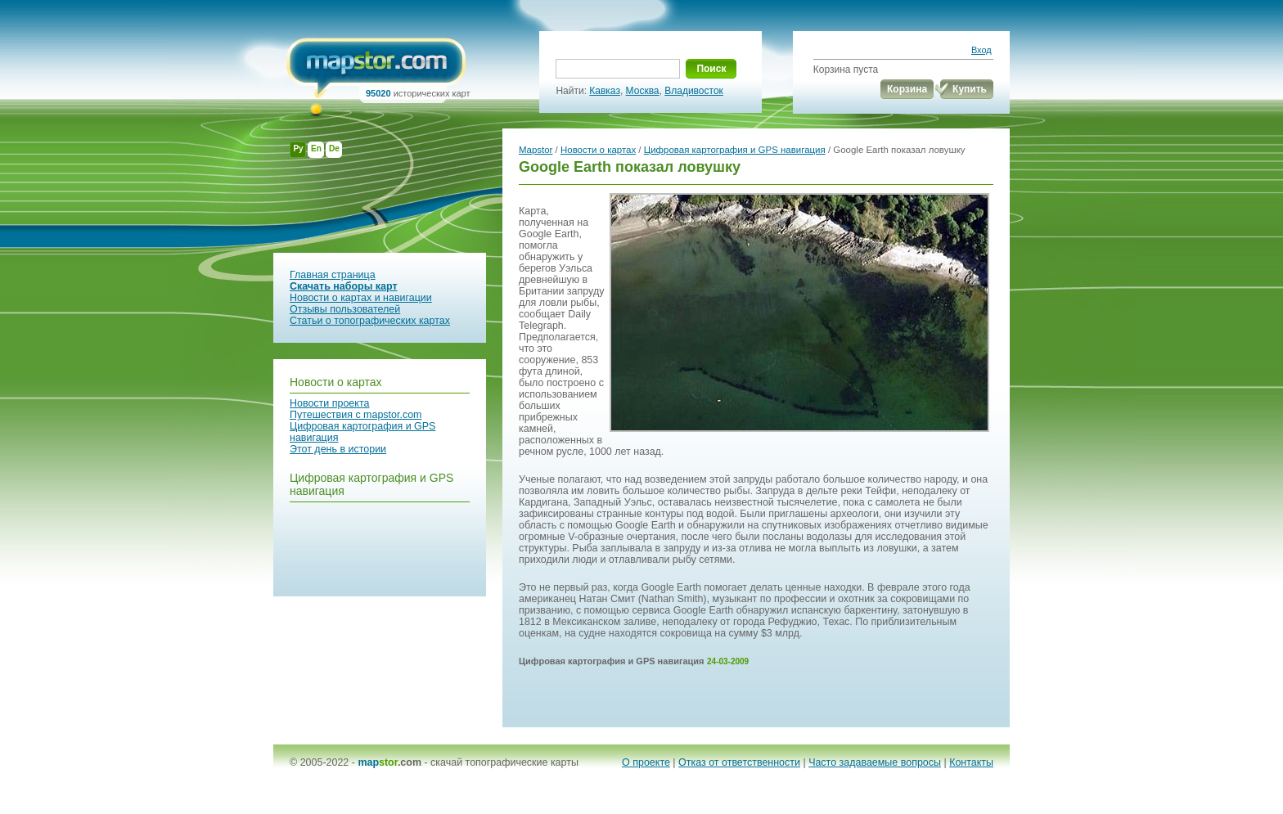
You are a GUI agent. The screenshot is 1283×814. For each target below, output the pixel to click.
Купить (969, 89)
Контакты (971, 762)
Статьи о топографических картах (370, 320)
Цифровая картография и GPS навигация (735, 150)
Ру (298, 148)
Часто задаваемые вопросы (874, 762)
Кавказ (604, 91)
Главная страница (333, 275)
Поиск (711, 68)
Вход (981, 50)
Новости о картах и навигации (361, 298)
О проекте (646, 762)
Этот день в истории (338, 449)
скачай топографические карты (504, 762)
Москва (643, 91)
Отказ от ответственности (739, 762)
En (316, 148)
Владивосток (693, 91)
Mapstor (535, 150)
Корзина (907, 89)
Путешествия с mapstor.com (355, 414)
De (334, 148)
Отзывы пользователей (345, 309)
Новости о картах (336, 382)
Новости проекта (329, 403)
